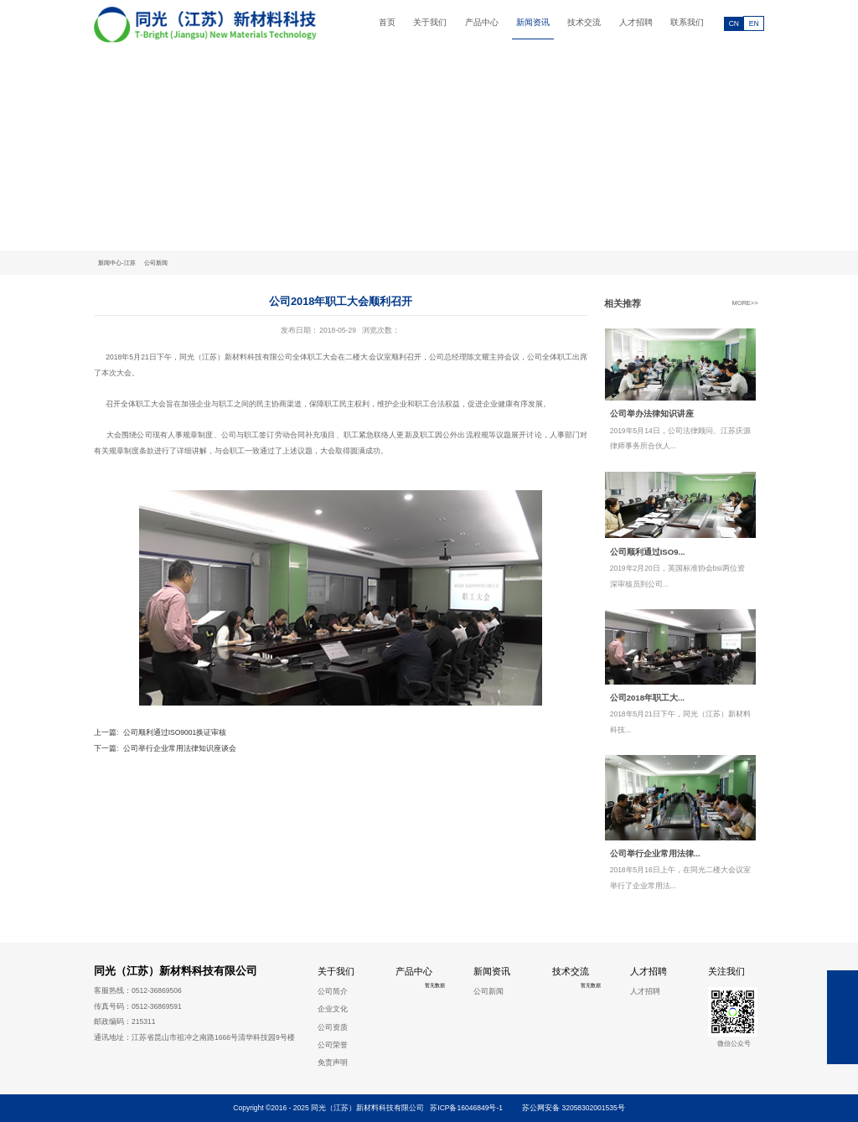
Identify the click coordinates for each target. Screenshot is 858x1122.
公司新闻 (156, 262)
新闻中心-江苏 (116, 262)
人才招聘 (636, 22)
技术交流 (584, 22)
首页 (387, 22)
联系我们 (687, 22)
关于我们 (430, 22)
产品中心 (482, 22)
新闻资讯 (533, 22)
